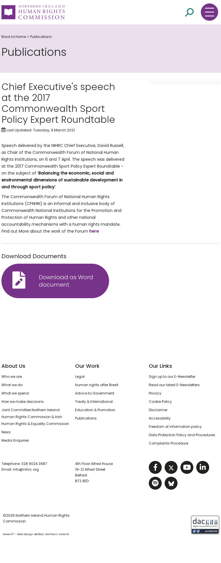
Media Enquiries (15, 440)
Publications (41, 36)
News (6, 432)
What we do (11, 384)
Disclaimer (158, 409)
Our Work (87, 365)
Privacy (155, 393)
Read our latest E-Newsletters (174, 384)
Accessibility (160, 418)
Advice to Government (94, 393)
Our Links (160, 365)
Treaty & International (94, 401)
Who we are (11, 376)
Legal (80, 376)
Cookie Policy (160, 401)
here (94, 231)
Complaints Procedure (168, 443)
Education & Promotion (95, 409)
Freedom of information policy (175, 426)
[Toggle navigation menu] (209, 12)
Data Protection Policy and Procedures (182, 434)
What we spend (15, 393)
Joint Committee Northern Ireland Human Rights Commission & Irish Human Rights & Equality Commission (35, 416)
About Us (13, 365)
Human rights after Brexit (96, 384)
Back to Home (13, 36)
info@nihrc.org (26, 469)
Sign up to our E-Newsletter (172, 376)
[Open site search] (189, 12)
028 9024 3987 (34, 463)
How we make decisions (22, 401)
